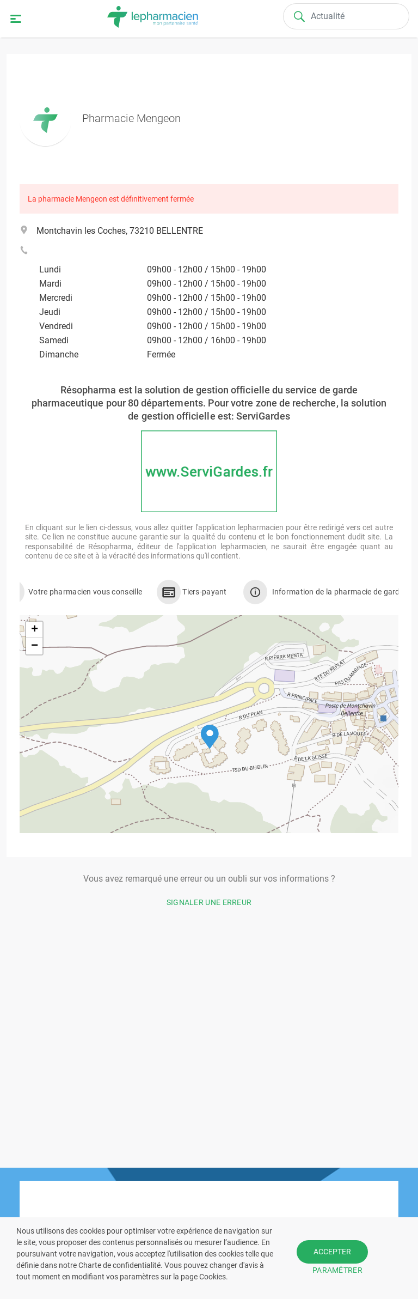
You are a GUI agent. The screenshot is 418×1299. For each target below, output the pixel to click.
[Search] (346, 16)
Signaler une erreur (209, 902)
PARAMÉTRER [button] (337, 1270)
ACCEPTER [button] (332, 1251)
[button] (210, 737)
